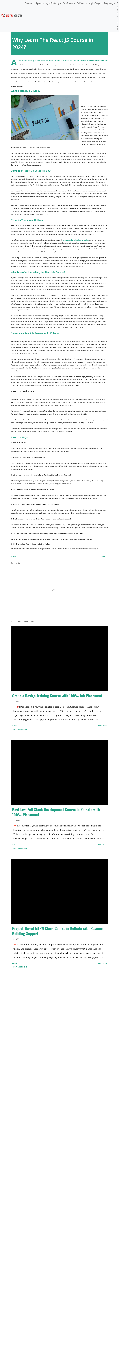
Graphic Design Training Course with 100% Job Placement (57, 695)
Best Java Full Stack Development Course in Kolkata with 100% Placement (56, 812)
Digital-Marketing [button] (52, 3)
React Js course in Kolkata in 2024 (94, 60)
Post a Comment (20, 729)
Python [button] (39, 3)
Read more (102, 726)
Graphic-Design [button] (95, 3)
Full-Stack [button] (81, 3)
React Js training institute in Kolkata (76, 240)
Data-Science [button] (68, 3)
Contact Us (117, 16)
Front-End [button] (29, 3)
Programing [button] (109, 3)
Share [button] (103, 557)
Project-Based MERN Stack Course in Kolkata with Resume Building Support (57, 930)
